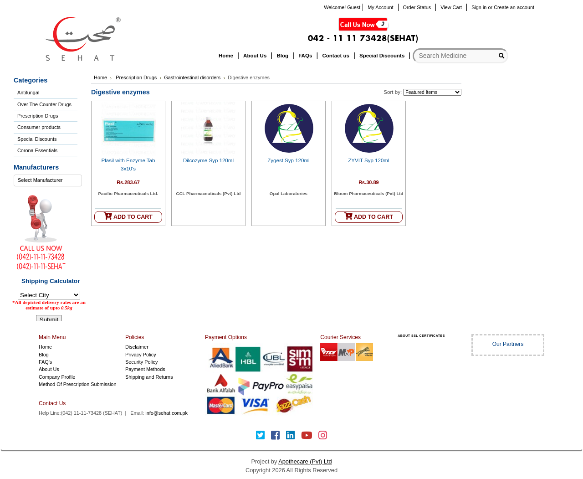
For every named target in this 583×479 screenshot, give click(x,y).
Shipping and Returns (149, 377)
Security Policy (141, 362)
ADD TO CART (128, 216)
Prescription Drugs (37, 115)
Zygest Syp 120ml (288, 160)
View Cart (451, 7)
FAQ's (45, 362)
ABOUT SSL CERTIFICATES (421, 335)
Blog (44, 354)
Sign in (478, 7)
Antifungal (28, 92)
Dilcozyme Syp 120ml (208, 160)
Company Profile (57, 377)
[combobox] (48, 180)
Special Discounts (36, 139)
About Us (49, 369)
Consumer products (39, 127)
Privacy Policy (140, 354)
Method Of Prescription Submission (77, 384)
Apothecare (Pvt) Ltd (305, 461)
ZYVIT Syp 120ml (368, 160)
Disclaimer (136, 347)
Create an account (514, 7)
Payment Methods (145, 369)
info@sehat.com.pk (166, 413)
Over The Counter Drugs (44, 104)
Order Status (417, 7)
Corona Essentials (37, 150)
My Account (380, 7)
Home (100, 77)
